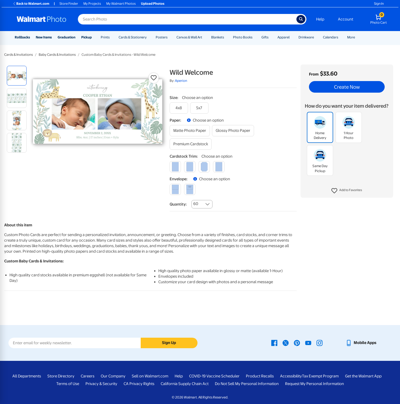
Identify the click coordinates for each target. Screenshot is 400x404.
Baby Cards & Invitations (57, 55)
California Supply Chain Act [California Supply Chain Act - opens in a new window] (185, 383)
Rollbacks (22, 37)
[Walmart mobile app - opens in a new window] (361, 342)
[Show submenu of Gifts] (270, 37)
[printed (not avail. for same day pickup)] (189, 189)
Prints (105, 37)
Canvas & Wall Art (189, 37)
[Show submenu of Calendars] (340, 37)
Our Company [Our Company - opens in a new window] (113, 376)
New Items (44, 37)
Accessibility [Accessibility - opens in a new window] (291, 376)
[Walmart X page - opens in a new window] (285, 342)
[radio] (17, 76)
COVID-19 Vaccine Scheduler (214, 376)
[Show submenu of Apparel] (291, 37)
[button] (346, 190)
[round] (189, 166)
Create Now (347, 87)
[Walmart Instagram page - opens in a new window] (319, 342)
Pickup (86, 37)
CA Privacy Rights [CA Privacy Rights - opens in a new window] (139, 383)
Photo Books (242, 37)
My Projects (92, 4)
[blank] (175, 189)
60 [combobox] (195, 203)
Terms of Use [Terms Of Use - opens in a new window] (67, 383)
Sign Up (169, 342)
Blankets (217, 37)
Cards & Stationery (133, 37)
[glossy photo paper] (233, 130)
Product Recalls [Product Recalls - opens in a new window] (260, 376)
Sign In (379, 4)
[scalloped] (218, 166)
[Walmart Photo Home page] (42, 19)
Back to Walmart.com (31, 4)
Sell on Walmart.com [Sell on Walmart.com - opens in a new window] (150, 376)
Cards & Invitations (18, 55)
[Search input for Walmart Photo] (187, 19)
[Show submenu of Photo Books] (254, 37)
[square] (175, 166)
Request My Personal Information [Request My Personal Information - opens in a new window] (314, 383)
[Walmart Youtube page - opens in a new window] (308, 342)
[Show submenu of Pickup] (94, 37)
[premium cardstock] (191, 144)
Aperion (181, 81)
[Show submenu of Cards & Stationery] (149, 37)
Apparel (283, 37)
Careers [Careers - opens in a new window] (87, 376)
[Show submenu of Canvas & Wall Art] (204, 37)
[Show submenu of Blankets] (226, 37)
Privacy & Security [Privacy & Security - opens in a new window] (101, 383)
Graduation (66, 37)
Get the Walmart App (363, 376)
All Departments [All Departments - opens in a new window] (26, 376)
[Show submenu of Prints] (112, 37)
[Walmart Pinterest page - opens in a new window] (297, 342)
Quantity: (178, 204)
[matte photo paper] (190, 130)
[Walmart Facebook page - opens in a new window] (274, 342)
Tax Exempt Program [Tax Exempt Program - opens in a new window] (320, 376)
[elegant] (204, 166)
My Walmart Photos (121, 4)
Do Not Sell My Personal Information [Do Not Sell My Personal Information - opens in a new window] (247, 383)
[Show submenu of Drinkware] (316, 37)
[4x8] (179, 108)
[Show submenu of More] (357, 37)
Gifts (265, 37)
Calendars (330, 37)
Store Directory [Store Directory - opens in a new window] (60, 376)
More (351, 37)
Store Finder (68, 4)
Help (320, 19)
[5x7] (199, 108)
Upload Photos (152, 4)
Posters (162, 37)
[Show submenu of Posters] (169, 37)
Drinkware (306, 37)
